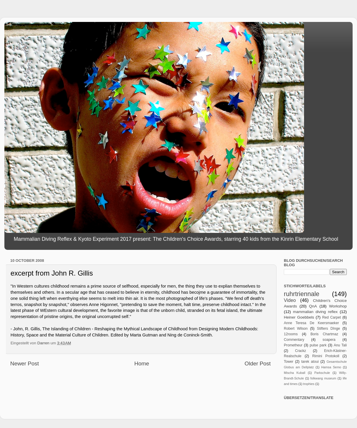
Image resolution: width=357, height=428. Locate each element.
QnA (313, 306)
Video (290, 300)
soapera (328, 340)
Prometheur (293, 345)
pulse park (318, 345)
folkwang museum (323, 378)
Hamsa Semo (331, 367)
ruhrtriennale (301, 294)
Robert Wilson (296, 328)
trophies (308, 384)
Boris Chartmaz (324, 334)
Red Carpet (331, 317)
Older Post (258, 363)
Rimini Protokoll (325, 356)
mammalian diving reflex (315, 312)
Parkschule (322, 372)
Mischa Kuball (294, 372)
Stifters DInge (328, 328)
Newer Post (24, 363)
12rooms (291, 334)
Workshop (338, 306)
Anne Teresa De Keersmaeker (311, 323)
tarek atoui (309, 362)
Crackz (300, 351)
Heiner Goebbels (299, 317)
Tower (288, 362)
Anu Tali (340, 345)
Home (141, 363)
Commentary (294, 340)
